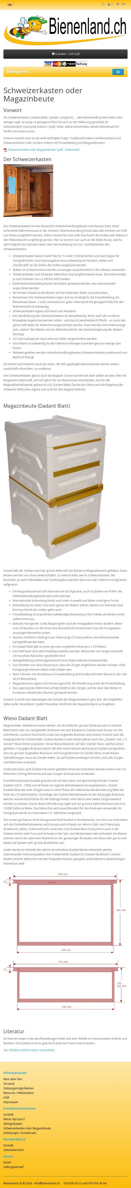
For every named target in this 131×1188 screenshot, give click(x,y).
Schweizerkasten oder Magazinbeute (27, 1128)
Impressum (10, 1102)
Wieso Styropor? (14, 1119)
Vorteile (8, 1114)
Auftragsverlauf (13, 1167)
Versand (8, 1084)
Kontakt (8, 1145)
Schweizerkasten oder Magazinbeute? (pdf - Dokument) (43, 150)
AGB (6, 1097)
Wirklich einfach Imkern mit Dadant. (32, 1050)
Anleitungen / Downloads (19, 1133)
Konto (7, 1162)
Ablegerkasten (12, 1124)
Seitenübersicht (13, 1150)
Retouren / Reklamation (18, 1093)
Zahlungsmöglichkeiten (18, 1088)
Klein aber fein (12, 1079)
